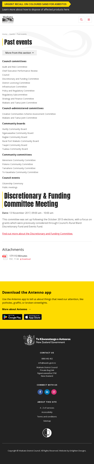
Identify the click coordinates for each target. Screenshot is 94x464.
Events (12, 34)
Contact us (47, 352)
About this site (47, 402)
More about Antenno (14, 309)
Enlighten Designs (78, 450)
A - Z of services (47, 407)
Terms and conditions (47, 416)
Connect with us (47, 385)
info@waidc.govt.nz (47, 363)
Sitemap (47, 421)
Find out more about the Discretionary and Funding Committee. (37, 233)
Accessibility (47, 412)
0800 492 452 (47, 358)
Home (4, 34)
